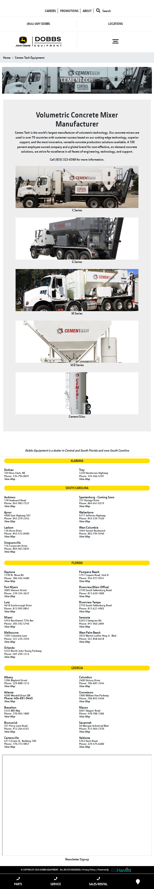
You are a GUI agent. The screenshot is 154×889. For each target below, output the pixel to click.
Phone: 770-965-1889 (16, 713)
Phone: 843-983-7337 (16, 503)
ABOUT (87, 11)
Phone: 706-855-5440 (91, 698)
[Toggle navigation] (115, 41)
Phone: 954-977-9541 (91, 578)
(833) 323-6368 (65, 159)
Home (7, 58)
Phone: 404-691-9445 (18, 698)
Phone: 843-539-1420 (91, 518)
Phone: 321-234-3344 (16, 638)
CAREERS (50, 11)
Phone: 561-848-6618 (91, 638)
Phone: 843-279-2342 (16, 518)
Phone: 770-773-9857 (16, 743)
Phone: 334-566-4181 (91, 476)
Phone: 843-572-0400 (16, 533)
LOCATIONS (115, 24)
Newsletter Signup (77, 859)
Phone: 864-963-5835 (16, 548)
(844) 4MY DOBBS (38, 24)
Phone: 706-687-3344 (91, 683)
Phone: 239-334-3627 (16, 593)
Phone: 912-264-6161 (16, 728)
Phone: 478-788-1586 (91, 713)
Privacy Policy (89, 869)
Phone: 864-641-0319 (91, 503)
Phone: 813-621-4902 (91, 608)
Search (103, 11)
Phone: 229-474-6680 (91, 743)
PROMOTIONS (69, 11)
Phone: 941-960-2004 (91, 623)
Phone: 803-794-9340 (91, 533)
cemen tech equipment (29, 58)
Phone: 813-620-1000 (91, 593)
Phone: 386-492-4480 (16, 578)
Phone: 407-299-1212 (16, 654)
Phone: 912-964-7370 (91, 728)
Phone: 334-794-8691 (16, 476)
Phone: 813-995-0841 (16, 608)
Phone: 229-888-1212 (16, 683)
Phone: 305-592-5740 (16, 623)
